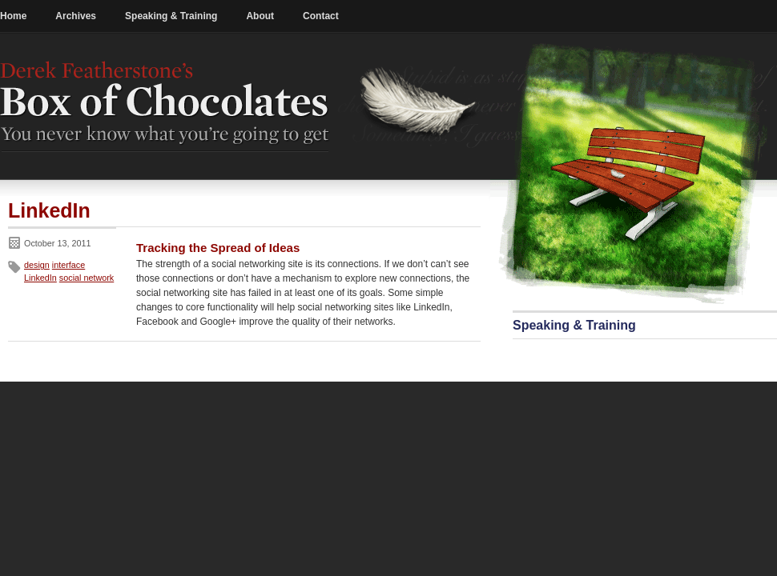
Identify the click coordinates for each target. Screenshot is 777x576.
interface (68, 265)
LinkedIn (40, 277)
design (37, 265)
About (260, 16)
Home (13, 16)
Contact (321, 16)
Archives (75, 16)
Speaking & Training (171, 16)
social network (86, 277)
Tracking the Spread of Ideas (218, 247)
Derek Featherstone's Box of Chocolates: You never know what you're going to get (165, 106)
